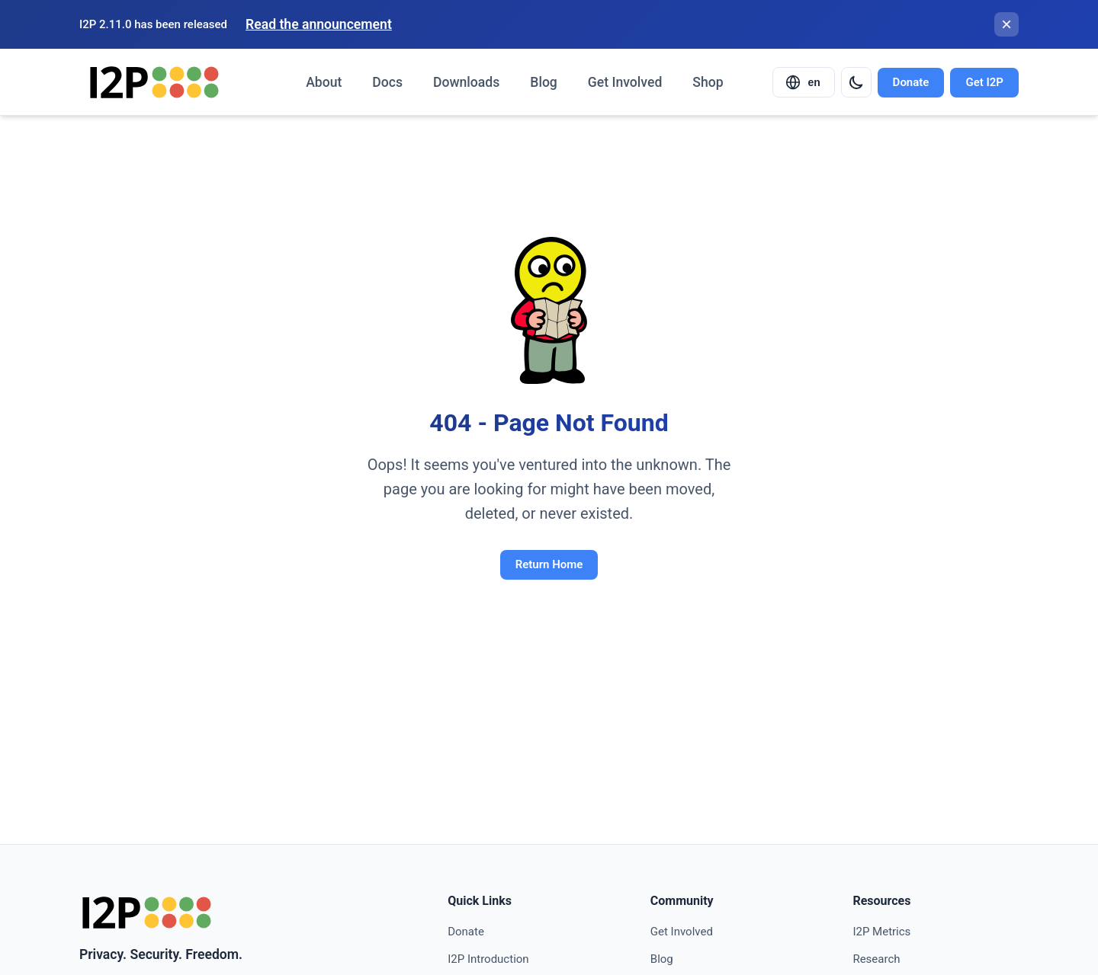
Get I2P (984, 82)
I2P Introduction (488, 959)
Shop (707, 82)
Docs (387, 82)
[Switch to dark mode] (856, 82)
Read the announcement (319, 24)
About (324, 82)
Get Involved (625, 82)
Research (876, 959)
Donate (911, 82)
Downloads (466, 82)
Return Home (549, 564)
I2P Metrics (881, 931)
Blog (543, 82)
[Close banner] (1006, 24)
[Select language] (803, 82)
